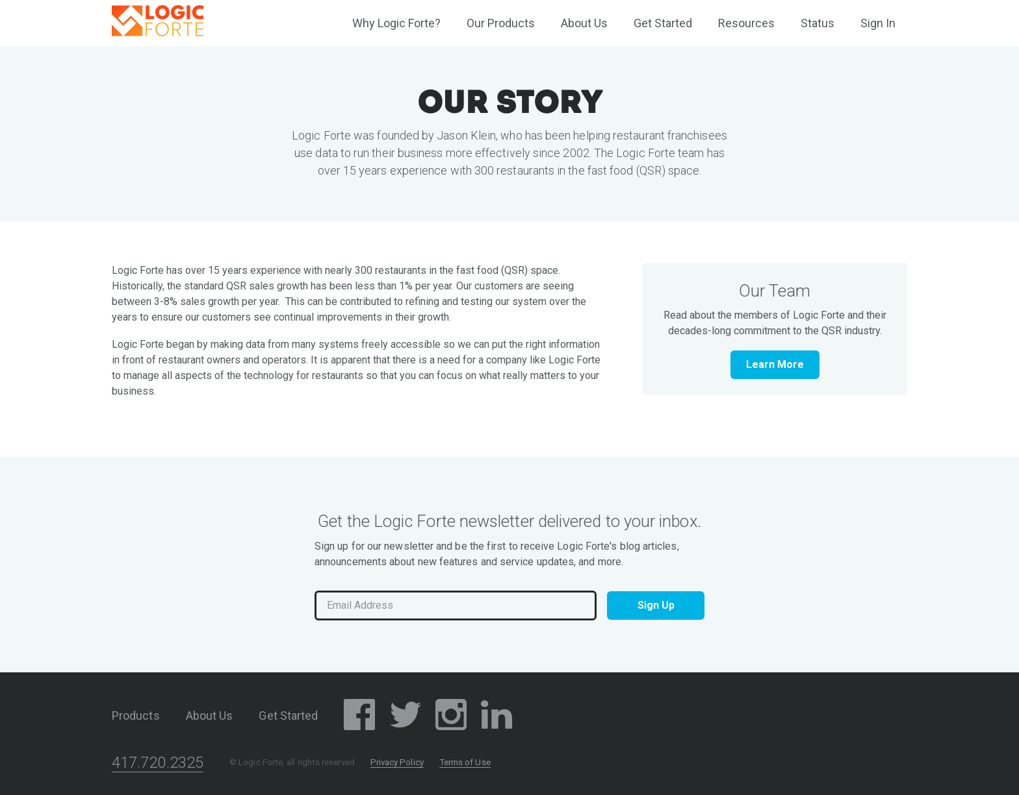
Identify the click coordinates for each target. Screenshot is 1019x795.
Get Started (663, 23)
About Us (584, 23)
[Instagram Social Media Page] (451, 716)
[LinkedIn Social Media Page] (496, 716)
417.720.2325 (157, 762)
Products (136, 715)
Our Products (501, 23)
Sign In (878, 23)
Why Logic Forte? (396, 23)
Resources (746, 23)
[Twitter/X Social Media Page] (405, 716)
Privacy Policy (397, 762)
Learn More (775, 364)
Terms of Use (465, 762)
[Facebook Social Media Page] (359, 716)
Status (817, 23)
